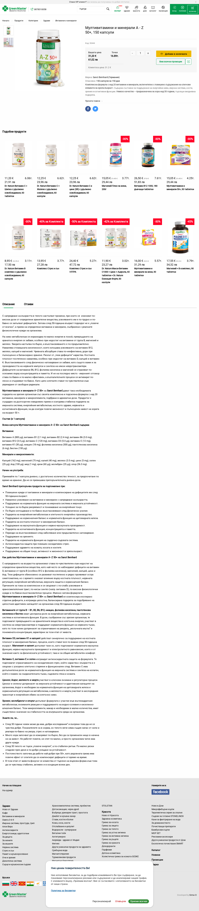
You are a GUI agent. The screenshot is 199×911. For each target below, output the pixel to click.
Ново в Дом (157, 805)
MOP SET (156, 833)
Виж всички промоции (170, 61)
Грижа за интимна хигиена (115, 836)
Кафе (5, 813)
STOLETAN (107, 805)
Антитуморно (59, 836)
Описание (8, 304)
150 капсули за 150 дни (108, 81)
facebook (160, 792)
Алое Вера (7, 826)
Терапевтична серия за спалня (167, 812)
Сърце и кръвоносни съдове (16, 864)
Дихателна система (12, 861)
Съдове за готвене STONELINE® (168, 816)
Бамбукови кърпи (161, 830)
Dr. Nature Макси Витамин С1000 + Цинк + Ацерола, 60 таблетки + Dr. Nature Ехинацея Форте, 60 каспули (116, 275)
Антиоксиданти (10, 830)
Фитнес (55, 843)
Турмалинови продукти (64, 857)
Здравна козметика (112, 819)
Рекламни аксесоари (162, 836)
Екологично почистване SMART (167, 843)
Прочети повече (94, 101)
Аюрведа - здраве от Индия (65, 840)
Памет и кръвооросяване (15, 854)
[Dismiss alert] (196, 2)
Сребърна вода (59, 850)
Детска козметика (111, 853)
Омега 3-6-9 (8, 820)
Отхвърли (120, 901)
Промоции (157, 859)
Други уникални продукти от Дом (168, 840)
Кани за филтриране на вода (166, 819)
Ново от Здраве (10, 809)
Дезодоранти (108, 846)
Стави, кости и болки (62, 819)
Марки (155, 864)
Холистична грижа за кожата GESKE (120, 856)
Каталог (156, 850)
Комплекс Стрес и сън (48, 268)
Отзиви (28, 304)
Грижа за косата (110, 822)
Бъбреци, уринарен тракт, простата (70, 812)
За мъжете (7, 843)
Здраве (6, 805)
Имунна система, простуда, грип (18, 823)
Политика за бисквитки (63, 890)
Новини (156, 855)
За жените (7, 840)
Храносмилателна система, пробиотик (71, 805)
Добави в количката (174, 54)
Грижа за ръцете (110, 839)
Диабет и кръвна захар (64, 816)
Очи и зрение (8, 857)
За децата (7, 837)
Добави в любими (188, 62)
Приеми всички (138, 901)
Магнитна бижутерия (62, 861)
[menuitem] (192, 9)
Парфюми (107, 849)
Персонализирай (101, 901)
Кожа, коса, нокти (61, 823)
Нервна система (10, 847)
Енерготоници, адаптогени (15, 833)
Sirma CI (193, 895)
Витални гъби (59, 833)
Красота (106, 811)
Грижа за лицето (110, 825)
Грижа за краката (111, 843)
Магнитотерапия (60, 854)
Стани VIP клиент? (78, 2)
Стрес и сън (8, 850)
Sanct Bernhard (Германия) (106, 77)
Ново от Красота (110, 815)
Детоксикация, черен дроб (65, 809)
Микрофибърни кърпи (163, 809)
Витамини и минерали (13, 816)
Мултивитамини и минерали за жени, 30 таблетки (145, 272)
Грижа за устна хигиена (114, 832)
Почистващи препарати (164, 826)
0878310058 (40, 9)
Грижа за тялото (110, 829)
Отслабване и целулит (63, 826)
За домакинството (161, 823)
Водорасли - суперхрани (64, 830)
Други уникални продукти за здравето (71, 847)
